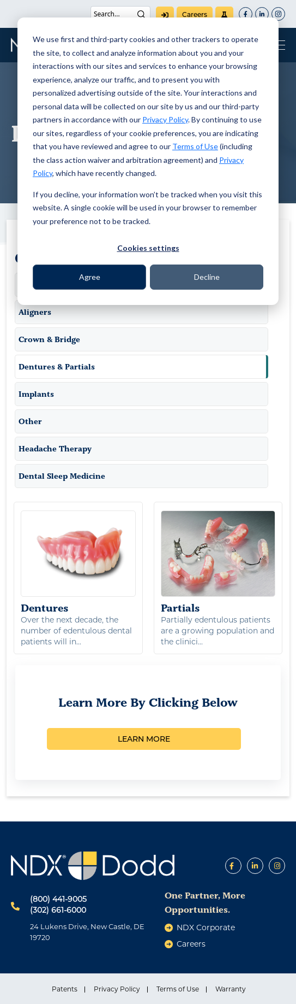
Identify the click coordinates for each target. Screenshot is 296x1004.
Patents (64, 989)
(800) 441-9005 (58, 899)
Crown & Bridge (49, 339)
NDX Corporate (206, 927)
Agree (89, 276)
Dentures (78, 562)
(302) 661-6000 (58, 910)
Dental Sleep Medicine (62, 476)
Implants (36, 394)
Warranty (230, 989)
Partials (218, 562)
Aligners (35, 312)
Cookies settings (148, 248)
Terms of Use (195, 146)
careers (194, 14)
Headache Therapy (55, 449)
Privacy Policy (165, 119)
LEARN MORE (144, 739)
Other (30, 421)
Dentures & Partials (57, 367)
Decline (207, 276)
